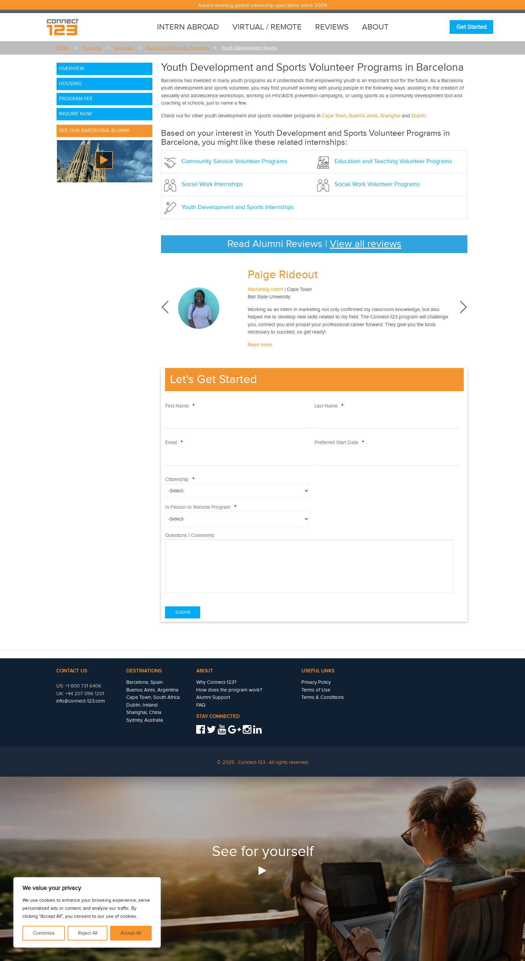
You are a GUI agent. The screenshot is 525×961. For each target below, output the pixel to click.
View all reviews (365, 244)
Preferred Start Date (339, 442)
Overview (71, 68)
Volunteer (124, 48)
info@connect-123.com (80, 701)
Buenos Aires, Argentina (152, 690)
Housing (70, 83)
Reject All (87, 933)
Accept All (131, 933)
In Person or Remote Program (200, 507)
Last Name (328, 406)
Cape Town (334, 116)
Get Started (471, 27)
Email (173, 442)
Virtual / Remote (267, 27)
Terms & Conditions (322, 697)
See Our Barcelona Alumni (94, 130)
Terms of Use (315, 690)
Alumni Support (213, 697)
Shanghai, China (143, 712)
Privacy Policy (316, 682)
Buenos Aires (363, 116)
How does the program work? (229, 690)
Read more (260, 345)
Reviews (332, 27)
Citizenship (179, 479)
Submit (182, 612)
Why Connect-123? (216, 682)
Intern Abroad (188, 27)
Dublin (418, 116)
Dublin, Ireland (142, 705)
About (375, 27)
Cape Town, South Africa (153, 697)
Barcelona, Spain (144, 682)
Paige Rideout (283, 275)
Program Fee (76, 99)
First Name (179, 406)
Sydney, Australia (144, 720)
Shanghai (390, 116)
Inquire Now (75, 114)
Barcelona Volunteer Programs (177, 48)
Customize (44, 933)
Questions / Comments (189, 535)
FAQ (200, 705)
